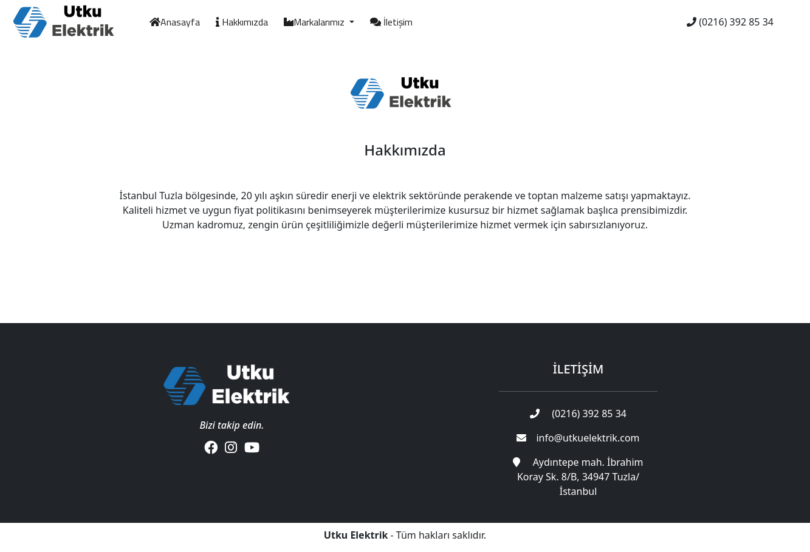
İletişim (391, 22)
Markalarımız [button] (315, 22)
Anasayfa (174, 22)
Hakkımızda (242, 22)
